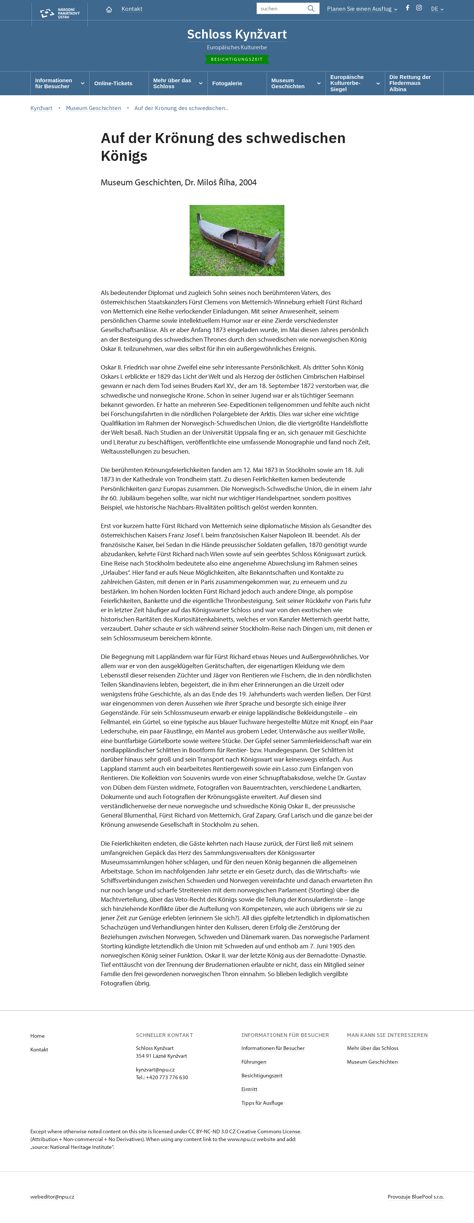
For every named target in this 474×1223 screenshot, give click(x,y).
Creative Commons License (268, 1133)
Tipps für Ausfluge (262, 1104)
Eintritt (249, 1090)
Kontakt (132, 8)
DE (437, 8)
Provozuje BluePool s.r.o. (416, 1198)
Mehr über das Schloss (372, 1049)
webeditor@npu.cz (52, 1198)
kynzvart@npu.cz (155, 1071)
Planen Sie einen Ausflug (362, 8)
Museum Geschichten (372, 1063)
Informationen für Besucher (273, 1049)
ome (39, 1037)
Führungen (253, 1063)
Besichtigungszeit (262, 1077)
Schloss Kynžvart (237, 34)
